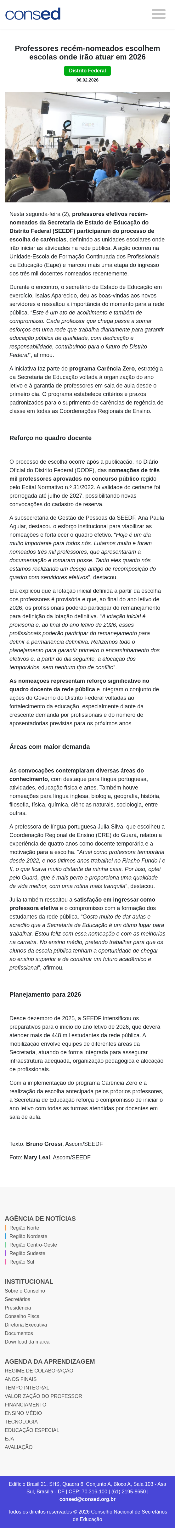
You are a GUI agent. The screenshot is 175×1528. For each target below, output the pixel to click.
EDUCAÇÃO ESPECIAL (32, 1430)
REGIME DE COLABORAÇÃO (39, 1370)
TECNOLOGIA (21, 1421)
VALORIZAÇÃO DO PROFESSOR (43, 1396)
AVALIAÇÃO (18, 1447)
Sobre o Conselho (25, 1290)
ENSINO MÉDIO (23, 1413)
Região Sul (21, 1262)
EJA (9, 1438)
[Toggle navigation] (159, 14)
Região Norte (24, 1228)
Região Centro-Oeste (33, 1245)
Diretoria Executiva (26, 1324)
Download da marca (27, 1341)
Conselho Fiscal (23, 1316)
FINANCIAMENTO (25, 1404)
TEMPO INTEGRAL (27, 1387)
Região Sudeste (27, 1253)
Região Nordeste (28, 1236)
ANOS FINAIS (21, 1379)
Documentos (19, 1333)
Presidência (18, 1307)
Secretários (17, 1299)
